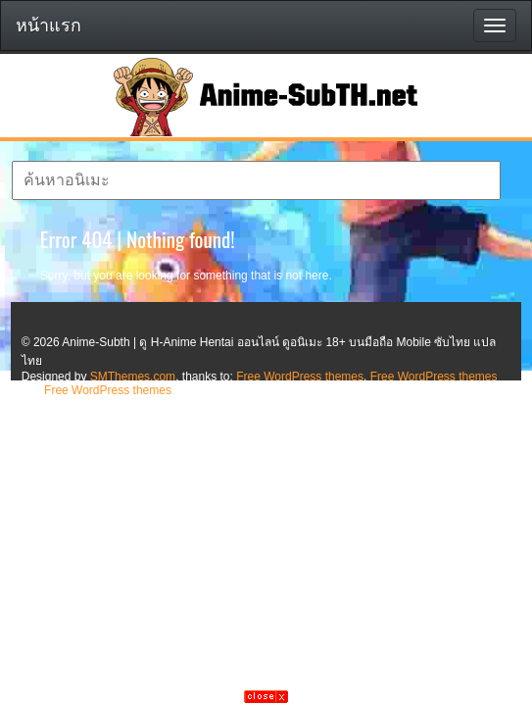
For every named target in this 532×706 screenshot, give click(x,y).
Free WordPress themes (299, 376)
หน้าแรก (48, 25)
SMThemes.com (132, 376)
